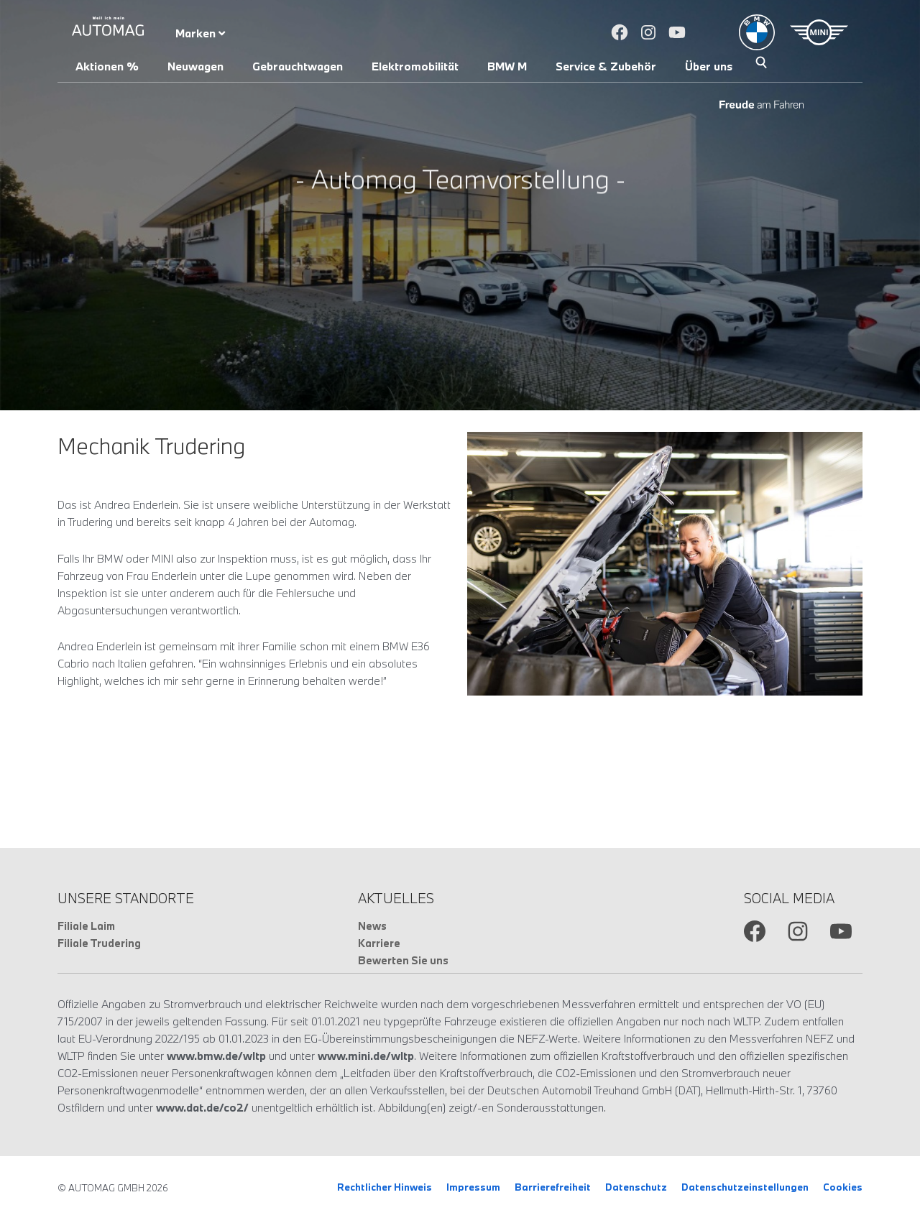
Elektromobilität (415, 66)
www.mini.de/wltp (366, 1055)
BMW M (507, 66)
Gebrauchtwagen (297, 66)
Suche (761, 64)
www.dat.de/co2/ (202, 1107)
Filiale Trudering (99, 943)
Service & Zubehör (606, 66)
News (372, 926)
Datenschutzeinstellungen (745, 1187)
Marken (200, 33)
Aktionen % (107, 66)
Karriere (379, 943)
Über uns (708, 66)
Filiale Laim (86, 926)
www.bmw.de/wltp (216, 1055)
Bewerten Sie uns (403, 960)
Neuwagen (195, 66)
